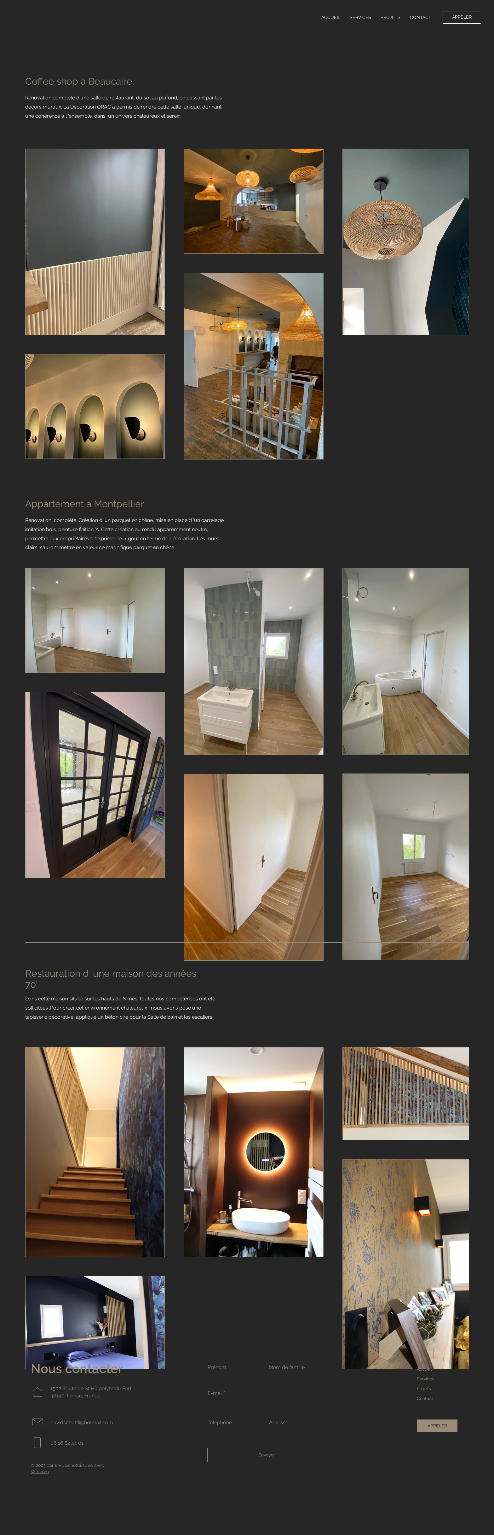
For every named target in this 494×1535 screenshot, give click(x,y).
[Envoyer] (266, 1455)
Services (425, 1378)
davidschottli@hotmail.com (81, 1422)
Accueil (424, 1369)
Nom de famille (287, 1367)
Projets (424, 1388)
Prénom (217, 1367)
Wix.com (40, 1471)
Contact (425, 1398)
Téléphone (220, 1422)
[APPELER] (462, 17)
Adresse (278, 1422)
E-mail (215, 1393)
